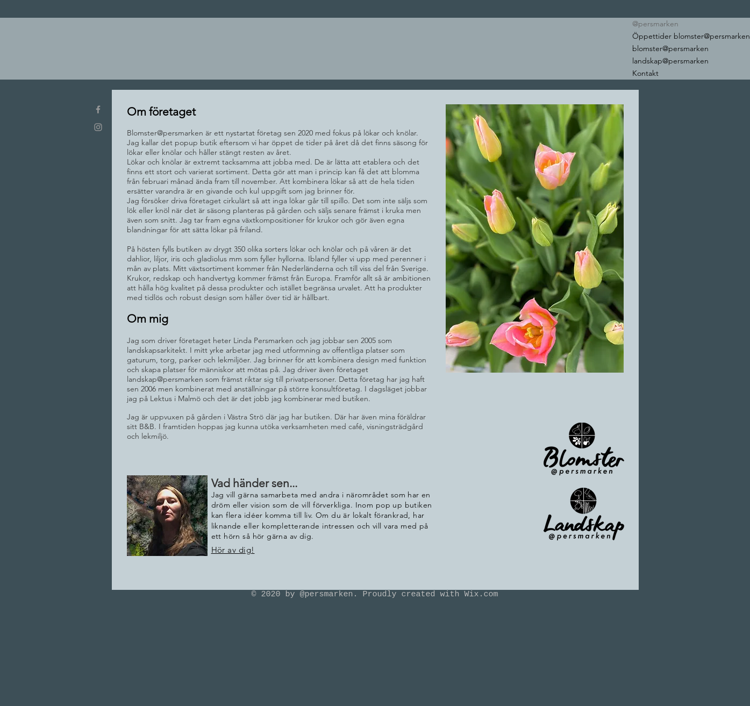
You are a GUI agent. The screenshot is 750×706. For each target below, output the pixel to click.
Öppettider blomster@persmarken (690, 36)
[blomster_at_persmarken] (98, 109)
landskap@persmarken (670, 61)
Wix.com (481, 594)
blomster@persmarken (670, 48)
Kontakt (645, 73)
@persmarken (655, 23)
